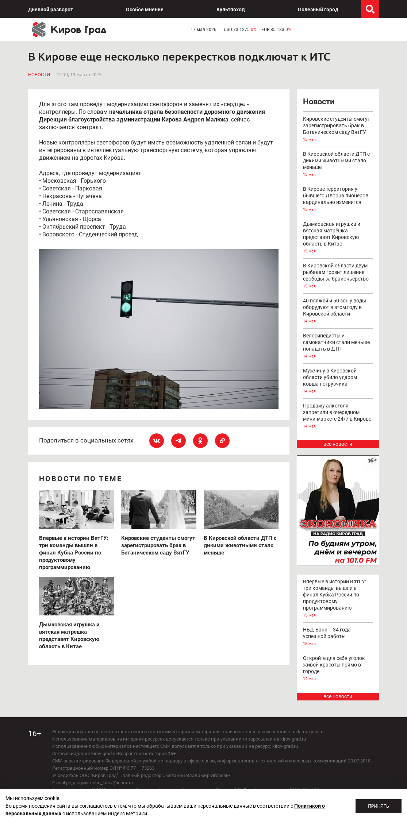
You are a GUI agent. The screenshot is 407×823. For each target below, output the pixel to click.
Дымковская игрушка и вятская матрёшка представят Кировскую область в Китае (338, 238)
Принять (378, 806)
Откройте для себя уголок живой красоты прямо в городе (338, 668)
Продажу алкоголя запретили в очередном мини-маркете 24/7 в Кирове (338, 416)
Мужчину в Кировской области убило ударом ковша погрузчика (338, 381)
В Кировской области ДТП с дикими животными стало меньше (338, 164)
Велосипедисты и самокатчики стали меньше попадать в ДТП (338, 346)
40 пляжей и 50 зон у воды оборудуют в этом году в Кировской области (338, 311)
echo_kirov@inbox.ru (111, 782)
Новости (39, 74)
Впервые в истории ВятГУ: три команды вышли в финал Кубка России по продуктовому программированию (338, 599)
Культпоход (230, 9)
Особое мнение (145, 9)
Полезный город (318, 9)
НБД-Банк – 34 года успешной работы (338, 637)
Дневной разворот (50, 9)
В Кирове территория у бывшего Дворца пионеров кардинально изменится (338, 199)
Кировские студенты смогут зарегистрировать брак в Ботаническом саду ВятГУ (338, 129)
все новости (337, 444)
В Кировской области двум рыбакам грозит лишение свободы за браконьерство (338, 276)
